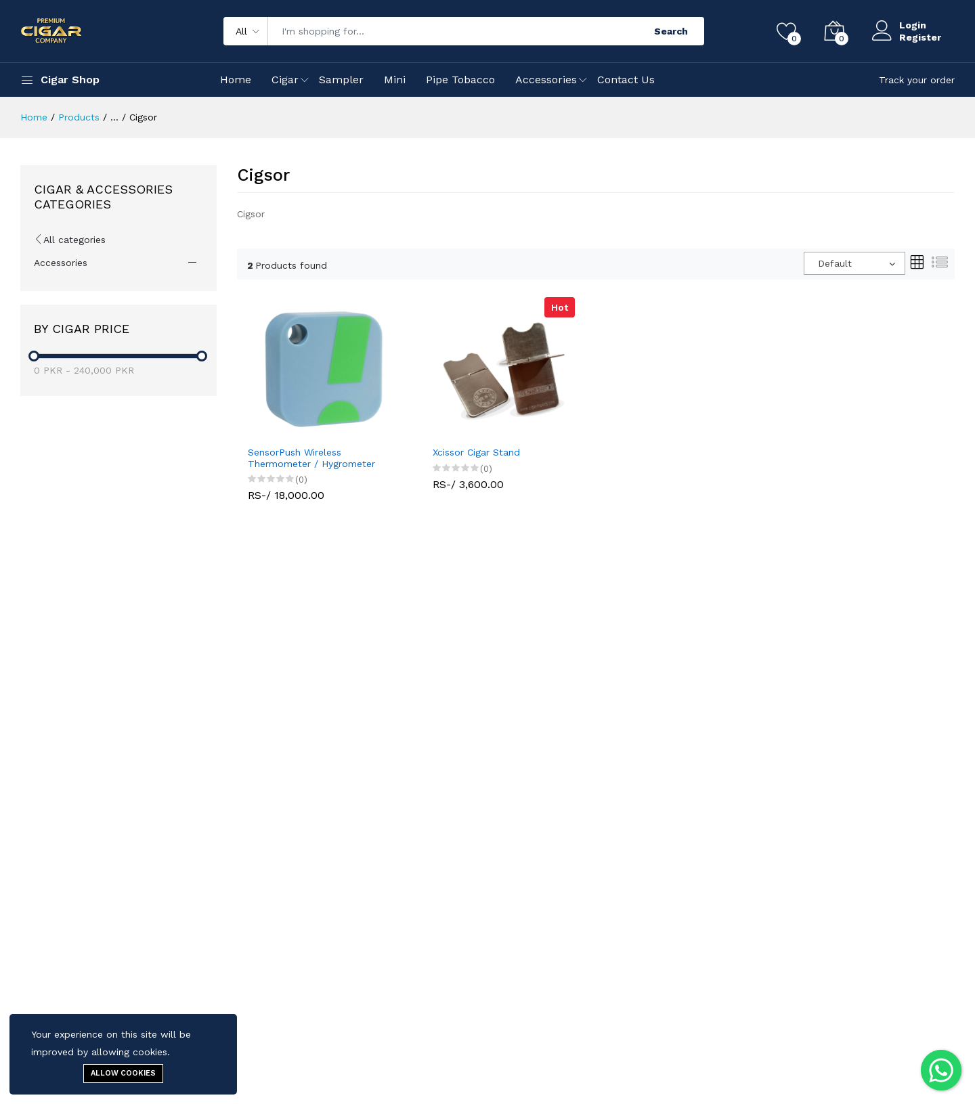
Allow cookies (123, 1073)
